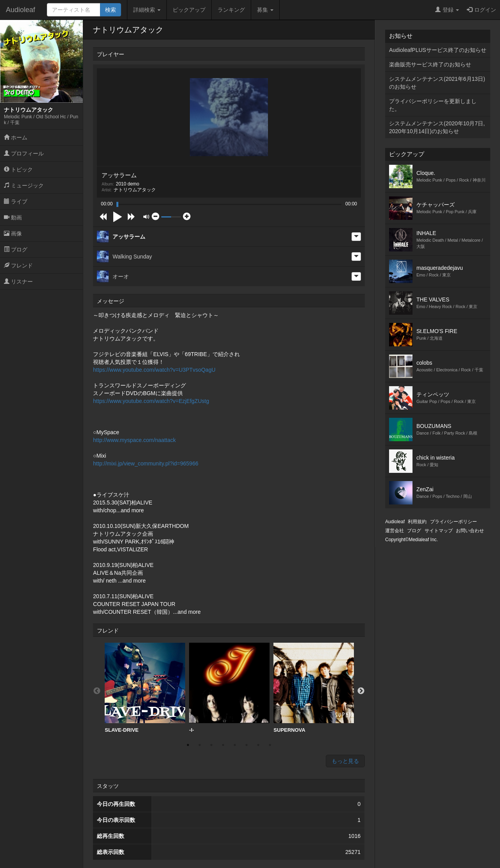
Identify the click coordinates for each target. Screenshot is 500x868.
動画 (13, 217)
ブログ (15, 249)
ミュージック (24, 185)
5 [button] (235, 745)
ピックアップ (189, 10)
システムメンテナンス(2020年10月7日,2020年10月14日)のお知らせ (437, 127)
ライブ (15, 201)
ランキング (231, 10)
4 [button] (223, 745)
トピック (18, 169)
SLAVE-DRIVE (145, 688)
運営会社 (394, 530)
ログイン (481, 10)
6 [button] (246, 745)
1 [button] (188, 745)
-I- (229, 688)
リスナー (18, 281)
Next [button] (361, 691)
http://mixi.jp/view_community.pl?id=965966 (145, 463)
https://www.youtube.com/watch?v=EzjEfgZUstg (151, 401)
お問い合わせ (470, 530)
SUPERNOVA (313, 688)
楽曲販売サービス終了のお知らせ (430, 64)
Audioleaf (20, 10)
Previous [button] (97, 691)
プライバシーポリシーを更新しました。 (433, 105)
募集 (265, 10)
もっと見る (345, 761)
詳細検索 (147, 10)
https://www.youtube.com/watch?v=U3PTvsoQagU (154, 370)
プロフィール (24, 153)
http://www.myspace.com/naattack (134, 440)
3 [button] (211, 745)
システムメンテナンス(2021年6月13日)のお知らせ (437, 83)
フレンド (18, 265)
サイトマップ (439, 530)
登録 (447, 10)
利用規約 (417, 521)
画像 (13, 233)
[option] (145, 688)
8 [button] (270, 745)
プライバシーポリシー (453, 521)
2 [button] (200, 745)
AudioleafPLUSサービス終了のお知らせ (437, 50)
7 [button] (258, 745)
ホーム (15, 137)
